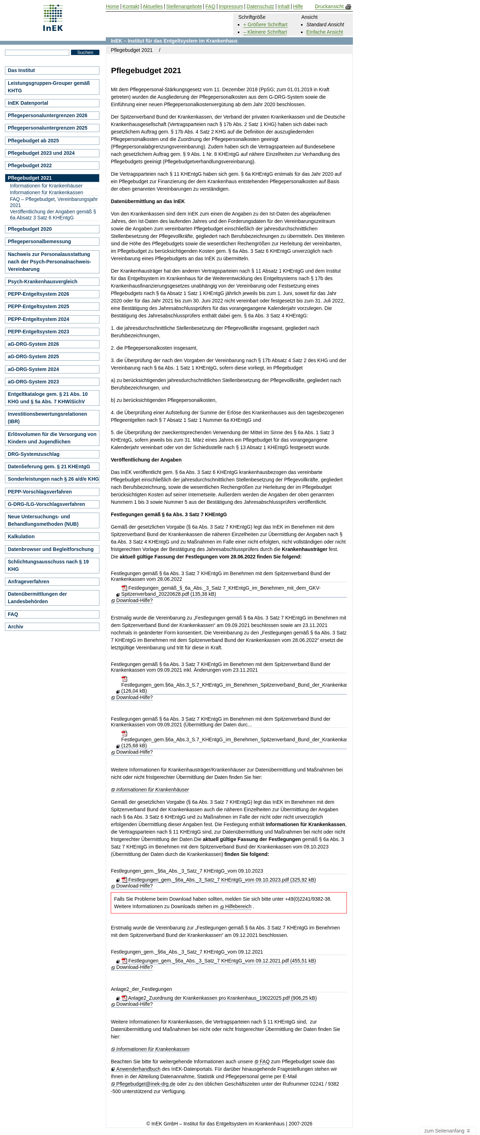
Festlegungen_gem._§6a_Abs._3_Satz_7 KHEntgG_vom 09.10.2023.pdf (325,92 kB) (218, 880)
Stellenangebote (184, 6)
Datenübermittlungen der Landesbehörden (37, 597)
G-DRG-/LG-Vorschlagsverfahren (46, 504)
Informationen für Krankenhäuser (152, 789)
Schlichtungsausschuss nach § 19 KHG (48, 565)
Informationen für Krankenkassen (153, 1049)
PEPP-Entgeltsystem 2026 (38, 294)
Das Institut (21, 70)
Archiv (15, 626)
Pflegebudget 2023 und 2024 (41, 153)
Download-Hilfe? (134, 600)
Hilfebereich (238, 906)
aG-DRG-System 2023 (33, 381)
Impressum (231, 6)
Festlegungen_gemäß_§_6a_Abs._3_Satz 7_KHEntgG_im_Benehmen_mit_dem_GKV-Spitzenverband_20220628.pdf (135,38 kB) (221, 591)
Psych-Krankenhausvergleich (42, 281)
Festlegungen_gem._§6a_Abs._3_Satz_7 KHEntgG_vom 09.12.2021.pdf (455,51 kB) (218, 961)
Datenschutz (260, 6)
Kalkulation (21, 536)
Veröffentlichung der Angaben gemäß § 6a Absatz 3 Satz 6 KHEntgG (53, 214)
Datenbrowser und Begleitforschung (51, 549)
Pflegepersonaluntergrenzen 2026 (47, 115)
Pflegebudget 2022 (30, 165)
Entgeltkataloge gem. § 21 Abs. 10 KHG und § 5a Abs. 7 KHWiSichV (48, 397)
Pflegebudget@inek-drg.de (146, 1084)
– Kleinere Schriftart (265, 32)
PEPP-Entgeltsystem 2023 (38, 331)
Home (112, 6)
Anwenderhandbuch (138, 1069)
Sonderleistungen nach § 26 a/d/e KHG (53, 479)
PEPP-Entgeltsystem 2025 (38, 306)
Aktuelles (153, 6)
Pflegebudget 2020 (30, 229)
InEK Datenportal (28, 103)
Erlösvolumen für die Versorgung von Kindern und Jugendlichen (52, 437)
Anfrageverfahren (28, 581)
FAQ (265, 1061)
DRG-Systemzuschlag (33, 454)
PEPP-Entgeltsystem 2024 (38, 319)
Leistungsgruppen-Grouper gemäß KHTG (49, 86)
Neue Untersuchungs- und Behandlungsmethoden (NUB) (43, 520)
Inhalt (284, 6)
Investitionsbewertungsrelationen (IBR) (47, 417)
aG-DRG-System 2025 (33, 356)
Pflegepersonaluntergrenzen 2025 (47, 128)
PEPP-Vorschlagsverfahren (40, 492)
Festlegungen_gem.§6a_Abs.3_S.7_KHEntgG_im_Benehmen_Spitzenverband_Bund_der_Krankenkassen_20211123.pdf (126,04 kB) (255, 685)
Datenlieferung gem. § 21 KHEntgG (49, 466)
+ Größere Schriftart (265, 24)
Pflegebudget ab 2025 (33, 140)
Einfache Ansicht (324, 32)
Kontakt (130, 6)
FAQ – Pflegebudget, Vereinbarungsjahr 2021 (54, 202)
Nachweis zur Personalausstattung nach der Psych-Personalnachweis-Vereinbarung (49, 261)
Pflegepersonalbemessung (39, 241)
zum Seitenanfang (447, 1131)
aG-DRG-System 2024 (33, 369)
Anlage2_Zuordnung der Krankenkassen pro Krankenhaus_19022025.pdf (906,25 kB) (219, 998)
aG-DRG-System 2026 (33, 344)
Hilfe (298, 6)
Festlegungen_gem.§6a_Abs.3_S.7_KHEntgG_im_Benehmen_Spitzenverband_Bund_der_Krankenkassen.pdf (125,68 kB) (243, 739)
